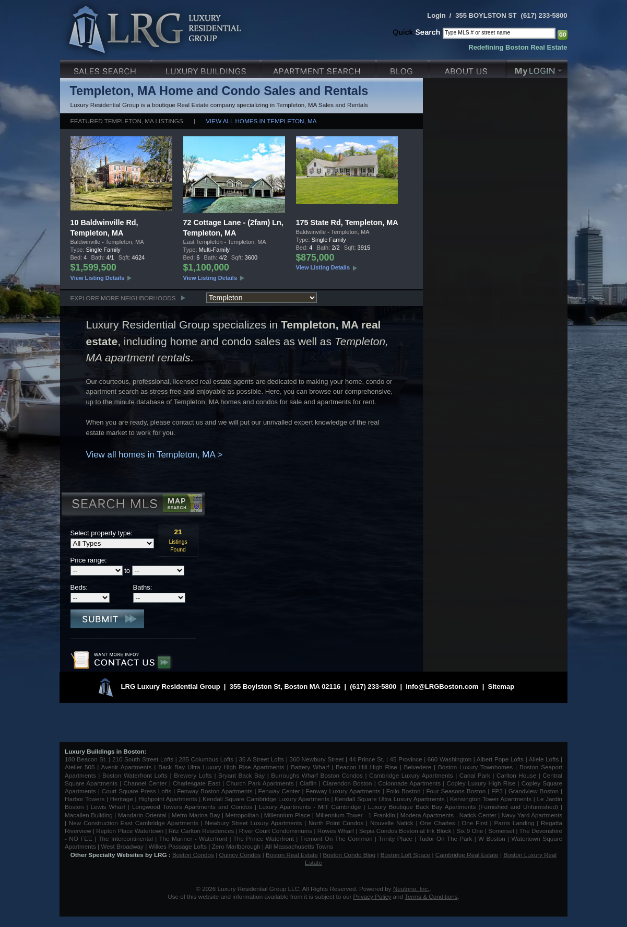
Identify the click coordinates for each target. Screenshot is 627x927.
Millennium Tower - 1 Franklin (355, 815)
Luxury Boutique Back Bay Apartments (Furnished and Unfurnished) (463, 806)
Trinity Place (396, 838)
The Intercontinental (125, 838)
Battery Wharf (310, 767)
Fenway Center (279, 791)
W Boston (492, 838)
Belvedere (418, 767)
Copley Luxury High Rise (481, 783)
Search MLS (132, 505)
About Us (468, 67)
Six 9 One (469, 830)
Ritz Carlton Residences (201, 830)
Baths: (142, 587)
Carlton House (516, 775)
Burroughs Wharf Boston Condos (317, 775)
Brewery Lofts (193, 775)
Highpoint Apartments (168, 798)
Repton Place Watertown (129, 830)
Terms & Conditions (431, 896)
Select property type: (101, 533)
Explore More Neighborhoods (123, 298)
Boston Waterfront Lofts (135, 775)
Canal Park (474, 775)
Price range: (88, 560)
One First (475, 822)
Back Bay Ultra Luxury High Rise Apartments (221, 767)
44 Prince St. (367, 759)
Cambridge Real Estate (467, 854)
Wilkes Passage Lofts (177, 846)
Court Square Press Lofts (136, 791)
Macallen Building (89, 815)
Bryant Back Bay (241, 775)
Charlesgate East (196, 783)
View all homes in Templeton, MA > (154, 455)
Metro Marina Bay (196, 815)
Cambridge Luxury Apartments (411, 775)
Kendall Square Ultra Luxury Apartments (389, 798)
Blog (403, 67)
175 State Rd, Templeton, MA (347, 222)
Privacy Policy (372, 896)
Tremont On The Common (336, 838)
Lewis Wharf (108, 806)
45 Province (406, 759)
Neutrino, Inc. (411, 888)
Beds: (79, 587)
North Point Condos (336, 822)
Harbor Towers (84, 798)
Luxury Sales (106, 67)
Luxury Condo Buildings (207, 67)
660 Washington (449, 759)
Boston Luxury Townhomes (475, 767)
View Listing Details (97, 278)
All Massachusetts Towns (299, 846)
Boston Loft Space (406, 854)
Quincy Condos (240, 854)
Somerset (501, 830)
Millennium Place (287, 815)
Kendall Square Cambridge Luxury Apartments (267, 798)
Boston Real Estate (292, 854)
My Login (537, 67)
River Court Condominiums (275, 830)
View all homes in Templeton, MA (261, 121)
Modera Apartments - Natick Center (448, 815)
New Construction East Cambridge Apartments (133, 822)
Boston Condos (193, 854)
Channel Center (145, 783)
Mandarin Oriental (142, 815)
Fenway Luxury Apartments (343, 791)
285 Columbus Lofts (206, 759)
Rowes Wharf (335, 830)
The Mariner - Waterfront (193, 838)
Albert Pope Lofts (500, 759)
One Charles (437, 822)
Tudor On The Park (445, 838)
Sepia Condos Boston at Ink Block (405, 830)
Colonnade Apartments (409, 783)
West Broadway (122, 846)
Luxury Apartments (319, 67)
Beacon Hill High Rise (366, 767)
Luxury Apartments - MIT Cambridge (310, 806)
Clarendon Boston (347, 783)
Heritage (121, 798)
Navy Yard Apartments (532, 815)
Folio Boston (403, 791)
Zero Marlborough (236, 846)
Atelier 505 (81, 767)
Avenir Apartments (126, 767)
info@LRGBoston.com (442, 686)
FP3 (497, 791)
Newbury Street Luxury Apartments (253, 822)
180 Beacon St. (86, 759)
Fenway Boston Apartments (214, 791)
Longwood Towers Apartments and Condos (192, 806)
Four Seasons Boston (457, 791)
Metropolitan (243, 815)
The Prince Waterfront (263, 838)
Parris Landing (514, 822)
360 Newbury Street (316, 759)
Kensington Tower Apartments (490, 798)
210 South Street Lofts (142, 759)
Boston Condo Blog (349, 854)
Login (436, 15)
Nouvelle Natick (391, 822)
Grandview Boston (533, 791)
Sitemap (501, 686)
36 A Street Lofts (261, 759)
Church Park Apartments (259, 783)
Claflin (309, 783)
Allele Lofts (544, 759)
